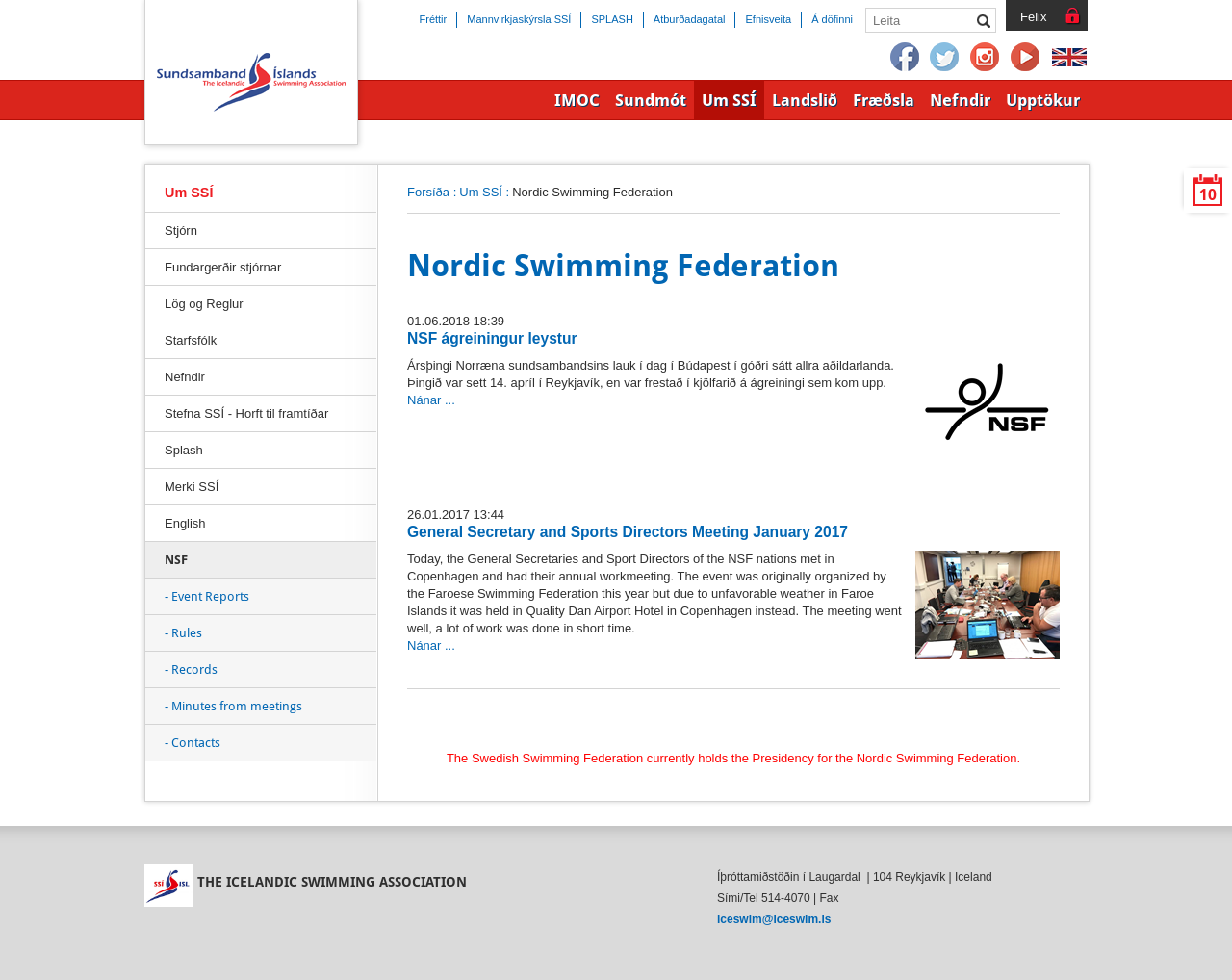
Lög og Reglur (204, 304)
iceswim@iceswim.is (774, 919)
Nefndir (185, 377)
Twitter (945, 57)
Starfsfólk (191, 340)
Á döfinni (832, 19)
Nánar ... (431, 400)
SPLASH (611, 19)
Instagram (985, 57)
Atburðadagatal (690, 19)
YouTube (1026, 57)
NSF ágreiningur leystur (492, 338)
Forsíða (428, 192)
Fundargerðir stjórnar (223, 267)
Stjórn (181, 230)
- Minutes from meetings (233, 706)
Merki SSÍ (191, 486)
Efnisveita (768, 19)
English (185, 523)
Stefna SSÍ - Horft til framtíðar (246, 413)
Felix (1033, 17)
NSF (176, 560)
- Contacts (192, 742)
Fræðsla (883, 100)
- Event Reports (207, 596)
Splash (184, 450)
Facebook (904, 57)
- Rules (183, 633)
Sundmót (650, 100)
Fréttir (434, 19)
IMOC (577, 100)
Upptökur (1043, 100)
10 (1208, 195)
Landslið (804, 100)
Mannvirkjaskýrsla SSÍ (519, 19)
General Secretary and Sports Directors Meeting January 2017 (627, 532)
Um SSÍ (480, 192)
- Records (191, 669)
